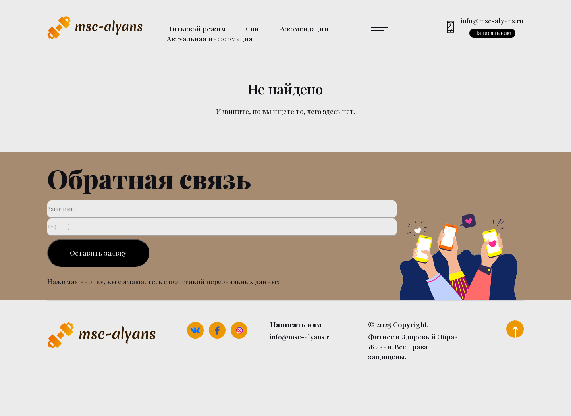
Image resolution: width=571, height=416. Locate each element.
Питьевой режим (196, 28)
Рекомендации (304, 28)
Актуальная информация (210, 38)
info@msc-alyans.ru (492, 20)
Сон (252, 28)
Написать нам (492, 33)
